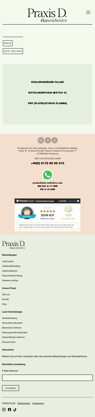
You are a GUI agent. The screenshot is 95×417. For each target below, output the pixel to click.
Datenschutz (23, 403)
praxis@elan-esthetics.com (47, 183)
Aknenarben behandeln (12, 323)
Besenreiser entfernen (11, 328)
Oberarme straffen (10, 280)
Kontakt (5, 299)
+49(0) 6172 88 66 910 (47, 163)
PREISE (8, 43)
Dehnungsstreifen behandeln (14, 332)
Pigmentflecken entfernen (13, 337)
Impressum (38, 403)
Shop (4, 304)
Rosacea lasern (9, 342)
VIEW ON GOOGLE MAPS (47, 158)
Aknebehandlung (9, 318)
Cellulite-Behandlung (11, 266)
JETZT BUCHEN (13, 51)
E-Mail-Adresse (10, 370)
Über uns (6, 294)
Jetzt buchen (8, 261)
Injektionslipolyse (9, 271)
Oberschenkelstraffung (12, 276)
